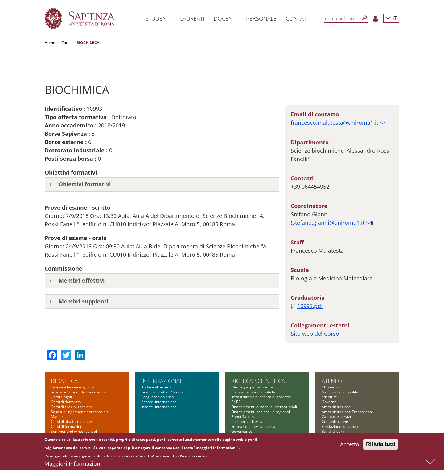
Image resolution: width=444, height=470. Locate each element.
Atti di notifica (333, 423)
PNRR (235, 379)
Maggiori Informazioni (73, 464)
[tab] (162, 162)
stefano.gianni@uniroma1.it (328, 199)
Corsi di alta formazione (71, 398)
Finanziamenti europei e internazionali (264, 384)
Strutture (329, 374)
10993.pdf (310, 283)
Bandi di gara (333, 408)
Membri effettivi (82, 257)
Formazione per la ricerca (253, 403)
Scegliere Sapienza (157, 374)
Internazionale (163, 358)
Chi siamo (330, 364)
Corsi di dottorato (66, 379)
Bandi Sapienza (244, 393)
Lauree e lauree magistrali (73, 364)
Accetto (349, 445)
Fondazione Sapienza (340, 403)
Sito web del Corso (315, 311)
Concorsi (329, 413)
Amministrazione (336, 384)
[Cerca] (364, 18)
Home (50, 42)
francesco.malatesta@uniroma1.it (334, 99)
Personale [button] (261, 18)
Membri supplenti (84, 278)
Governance (241, 408)
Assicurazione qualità (340, 369)
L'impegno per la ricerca (252, 364)
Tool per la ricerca (246, 398)
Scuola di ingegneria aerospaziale (80, 389)
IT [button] (391, 18)
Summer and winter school (74, 408)
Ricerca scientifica (258, 358)
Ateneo (332, 358)
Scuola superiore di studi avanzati (80, 369)
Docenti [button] (225, 18)
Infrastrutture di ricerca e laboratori (261, 374)
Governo (329, 379)
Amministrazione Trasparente (347, 389)
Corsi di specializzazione (72, 384)
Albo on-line (332, 428)
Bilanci (327, 418)
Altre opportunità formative (74, 413)
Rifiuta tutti (380, 445)
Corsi (65, 42)
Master (57, 393)
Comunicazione (335, 398)
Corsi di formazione (67, 403)
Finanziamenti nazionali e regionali (261, 389)
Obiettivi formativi (85, 161)
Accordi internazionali (160, 379)
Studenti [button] (158, 18)
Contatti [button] (298, 18)
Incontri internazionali (160, 384)
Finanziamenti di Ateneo (162, 369)
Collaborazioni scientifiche (253, 369)
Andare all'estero (156, 364)
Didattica (64, 358)
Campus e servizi (336, 393)
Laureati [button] (192, 18)
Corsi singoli (61, 374)
